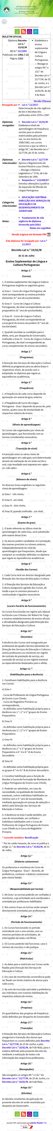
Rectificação (31, 837)
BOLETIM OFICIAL (12, 36)
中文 (47, 3)
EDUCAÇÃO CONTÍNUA (34, 197)
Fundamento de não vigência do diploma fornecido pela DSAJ (31, 221)
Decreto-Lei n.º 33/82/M (30, 846)
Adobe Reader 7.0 (38, 1122)
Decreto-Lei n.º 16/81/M (35, 122)
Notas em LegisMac (40, 228)
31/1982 (22, 51)
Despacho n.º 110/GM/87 (35, 180)
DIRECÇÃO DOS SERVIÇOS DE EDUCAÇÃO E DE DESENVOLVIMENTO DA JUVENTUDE (34, 206)
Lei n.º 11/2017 (30, 104)
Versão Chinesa (42, 101)
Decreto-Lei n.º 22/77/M (35, 159)
